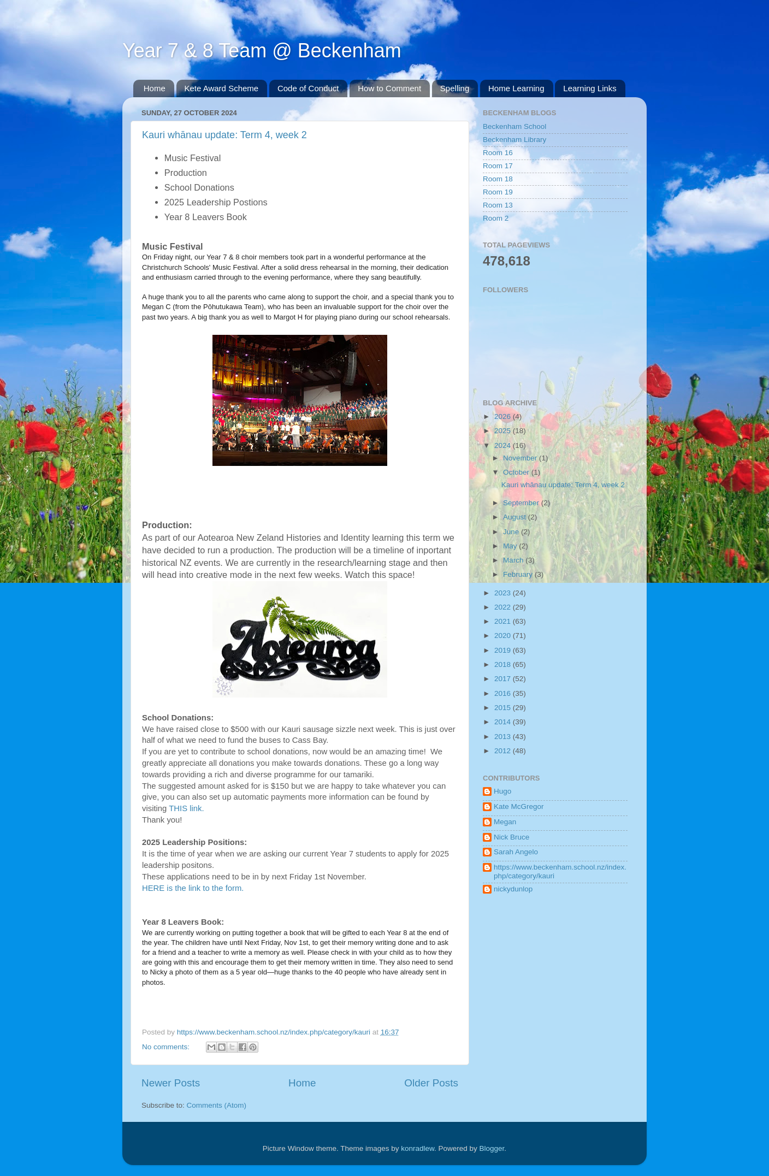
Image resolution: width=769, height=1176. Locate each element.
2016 (503, 693)
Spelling (454, 88)
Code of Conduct (308, 88)
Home (154, 88)
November (521, 458)
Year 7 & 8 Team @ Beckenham (261, 50)
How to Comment (389, 88)
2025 (503, 431)
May (511, 546)
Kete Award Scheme (222, 88)
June (512, 532)
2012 (503, 751)
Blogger (492, 1148)
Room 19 (498, 192)
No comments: (167, 1047)
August (515, 517)
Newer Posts (170, 1083)
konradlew (417, 1148)
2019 (503, 650)
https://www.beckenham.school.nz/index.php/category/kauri (560, 871)
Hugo (502, 791)
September (522, 503)
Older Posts (431, 1083)
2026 (503, 416)
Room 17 (498, 166)
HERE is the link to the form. (193, 888)
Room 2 (495, 218)
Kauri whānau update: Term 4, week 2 (224, 134)
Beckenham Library (514, 139)
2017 (503, 679)
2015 (503, 708)
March (514, 560)
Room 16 (498, 153)
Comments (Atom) (217, 1105)
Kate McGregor (519, 806)
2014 (503, 722)
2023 (503, 593)
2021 (503, 621)
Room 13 (498, 205)
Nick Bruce (511, 837)
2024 (503, 445)
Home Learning (516, 88)
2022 (503, 607)
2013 (503, 736)
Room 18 (498, 179)
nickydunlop (513, 889)
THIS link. (186, 808)
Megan (505, 822)
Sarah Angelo (516, 852)
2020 (503, 635)
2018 (503, 664)
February (519, 574)
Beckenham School (514, 126)
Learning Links (590, 88)
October (517, 472)
